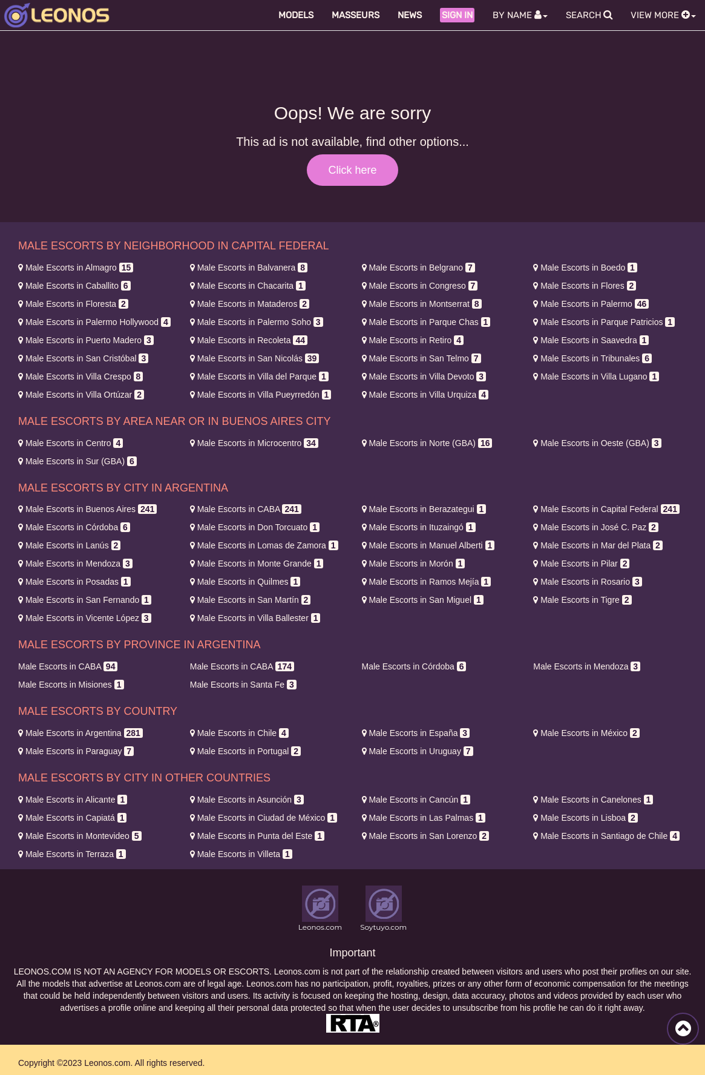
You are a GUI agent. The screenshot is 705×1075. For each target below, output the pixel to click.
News (410, 15)
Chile (239, 733)
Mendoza (75, 563)
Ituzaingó (419, 527)
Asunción (247, 799)
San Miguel (423, 600)
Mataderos (249, 304)
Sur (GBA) (77, 461)
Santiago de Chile (606, 836)
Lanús (69, 545)
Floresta (73, 304)
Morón (413, 563)
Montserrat (422, 304)
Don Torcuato (255, 527)
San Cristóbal (83, 358)
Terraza (72, 854)
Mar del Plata (598, 545)
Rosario (587, 582)
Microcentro (254, 443)
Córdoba (74, 527)
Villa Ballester (255, 618)
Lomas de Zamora (264, 545)
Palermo (591, 304)
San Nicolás (255, 358)
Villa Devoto (424, 376)
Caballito (74, 286)
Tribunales (592, 358)
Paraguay (76, 751)
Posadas (74, 582)
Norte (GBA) (427, 443)
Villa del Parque (259, 376)
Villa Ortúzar (81, 394)
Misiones (71, 684)
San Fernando (84, 600)
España (416, 733)
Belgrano (418, 267)
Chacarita (248, 286)
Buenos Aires (87, 509)
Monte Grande (257, 563)
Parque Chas (426, 322)
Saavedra (591, 340)
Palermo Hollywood (94, 322)
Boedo (585, 267)
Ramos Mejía (426, 582)
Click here (352, 170)
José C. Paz (595, 527)
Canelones (593, 799)
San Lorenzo (426, 836)
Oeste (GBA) (597, 443)
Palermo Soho (256, 322)
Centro (70, 443)
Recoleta (248, 340)
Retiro (413, 340)
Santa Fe (243, 684)
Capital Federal (606, 509)
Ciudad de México (263, 818)
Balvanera (248, 267)
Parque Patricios (604, 322)
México (586, 733)
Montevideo (80, 836)
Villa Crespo (80, 376)
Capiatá (72, 818)
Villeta (241, 854)
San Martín (250, 600)
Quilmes (245, 582)
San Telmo (421, 358)
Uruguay (417, 751)
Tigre (582, 600)
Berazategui (424, 509)
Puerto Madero (86, 340)
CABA (245, 509)
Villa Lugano (596, 376)
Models (295, 15)
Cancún (416, 799)
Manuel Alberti (428, 545)
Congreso (420, 286)
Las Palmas (423, 818)
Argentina (80, 733)
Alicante (72, 799)
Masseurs (355, 15)
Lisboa (585, 818)
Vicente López (84, 618)
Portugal (245, 751)
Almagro (75, 267)
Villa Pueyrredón (261, 394)
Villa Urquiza (425, 394)
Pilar (581, 563)
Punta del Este (257, 836)
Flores (584, 286)
